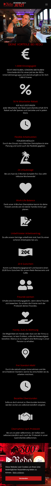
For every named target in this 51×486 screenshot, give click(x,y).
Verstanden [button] (23, 478)
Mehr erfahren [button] (18, 473)
